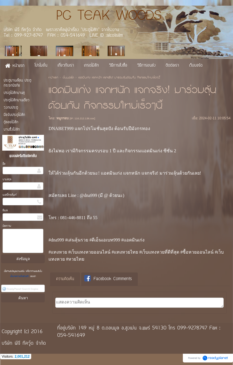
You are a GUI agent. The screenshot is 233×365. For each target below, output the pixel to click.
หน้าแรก (53, 78)
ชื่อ (4, 164)
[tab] (65, 279)
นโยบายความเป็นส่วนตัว (20, 276)
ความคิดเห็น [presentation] (65, 279)
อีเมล (5, 210)
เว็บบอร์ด (68, 78)
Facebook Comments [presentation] (108, 279)
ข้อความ (7, 226)
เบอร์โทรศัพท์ (10, 195)
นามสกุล (7, 179)
